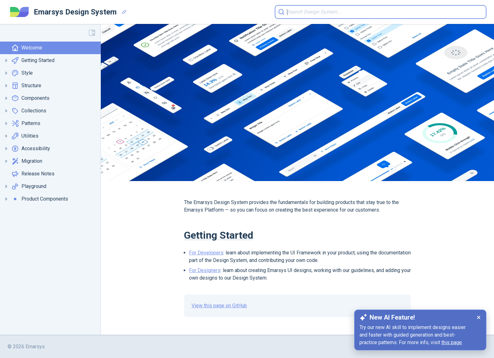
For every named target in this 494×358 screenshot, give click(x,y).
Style (22, 73)
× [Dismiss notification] (479, 317)
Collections (28, 111)
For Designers (205, 270)
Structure (26, 85)
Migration (26, 161)
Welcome (26, 48)
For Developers (206, 253)
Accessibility (30, 148)
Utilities (24, 136)
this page (451, 342)
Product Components (39, 199)
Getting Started (33, 60)
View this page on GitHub (219, 306)
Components (30, 98)
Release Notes (33, 174)
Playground (28, 186)
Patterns (25, 123)
